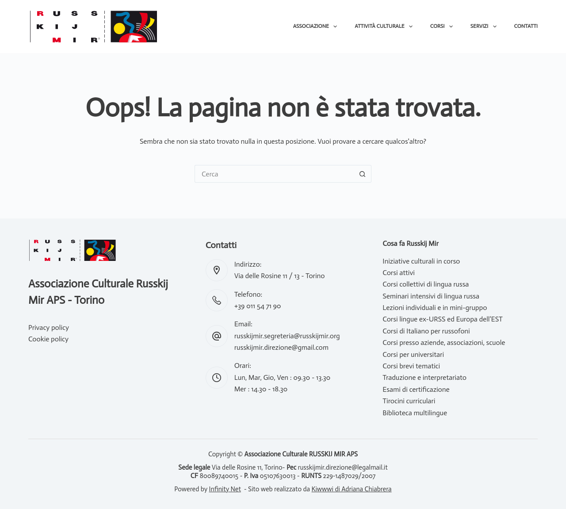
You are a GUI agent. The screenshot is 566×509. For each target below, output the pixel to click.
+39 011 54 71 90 (257, 306)
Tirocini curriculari (408, 401)
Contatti (526, 26)
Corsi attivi (398, 272)
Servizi (485, 26)
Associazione (317, 26)
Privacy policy (48, 327)
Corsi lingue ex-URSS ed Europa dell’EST (442, 319)
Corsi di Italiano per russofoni (426, 331)
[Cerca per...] (274, 174)
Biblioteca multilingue (414, 413)
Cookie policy (48, 339)
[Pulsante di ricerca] (362, 174)
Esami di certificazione (415, 389)
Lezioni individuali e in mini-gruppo (434, 307)
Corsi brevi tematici (411, 366)
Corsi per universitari (413, 354)
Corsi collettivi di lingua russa (425, 284)
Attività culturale (385, 26)
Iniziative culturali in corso (421, 261)
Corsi (443, 26)
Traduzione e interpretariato (424, 377)
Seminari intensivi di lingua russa (430, 296)
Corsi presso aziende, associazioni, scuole (443, 342)
